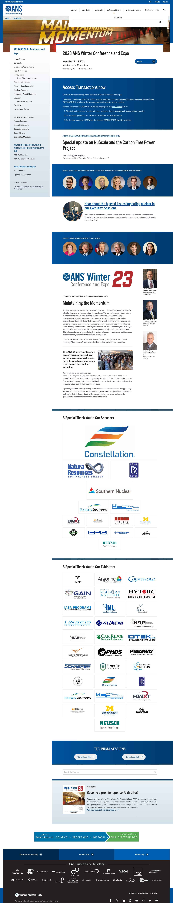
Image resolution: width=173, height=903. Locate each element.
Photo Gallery (19, 58)
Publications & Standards (133, 10)
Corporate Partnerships (14, 2)
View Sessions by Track (135, 756)
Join (150, 2)
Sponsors (17, 98)
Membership (98, 10)
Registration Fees (21, 70)
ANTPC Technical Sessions (24, 158)
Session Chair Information (24, 86)
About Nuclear (86, 10)
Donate (157, 2)
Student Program (21, 90)
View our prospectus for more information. (101, 810)
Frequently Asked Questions (25, 94)
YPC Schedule (19, 170)
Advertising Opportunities (138, 893)
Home (7, 18)
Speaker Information (22, 82)
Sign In (165, 2)
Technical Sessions (21, 129)
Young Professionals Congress (25, 167)
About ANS (74, 10)
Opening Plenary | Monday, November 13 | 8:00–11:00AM (81, 238)
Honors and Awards (22, 109)
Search (164, 10)
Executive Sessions (21, 125)
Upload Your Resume (22, 174)
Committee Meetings (22, 137)
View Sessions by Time (86, 756)
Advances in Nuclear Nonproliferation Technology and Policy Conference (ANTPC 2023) (29, 148)
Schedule (18, 62)
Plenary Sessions (20, 121)
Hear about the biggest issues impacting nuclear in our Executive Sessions (120, 205)
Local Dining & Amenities (27, 78)
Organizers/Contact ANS (24, 66)
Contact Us (154, 893)
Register (146, 61)
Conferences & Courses (114, 10)
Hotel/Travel (19, 74)
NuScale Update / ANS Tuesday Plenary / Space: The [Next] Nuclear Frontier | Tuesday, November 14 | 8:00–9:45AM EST (102, 170)
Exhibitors (18, 105)
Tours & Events (19, 133)
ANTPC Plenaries (20, 154)
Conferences (17, 18)
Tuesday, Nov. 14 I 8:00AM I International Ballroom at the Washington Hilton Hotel (91, 136)
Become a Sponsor (24, 101)
